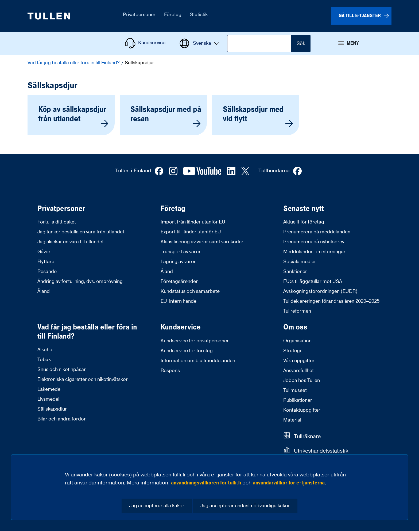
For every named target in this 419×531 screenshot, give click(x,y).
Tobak (44, 359)
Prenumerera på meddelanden (316, 232)
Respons (170, 370)
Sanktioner (295, 271)
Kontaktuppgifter (301, 410)
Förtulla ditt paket (56, 222)
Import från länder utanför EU (193, 222)
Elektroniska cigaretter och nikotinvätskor (82, 379)
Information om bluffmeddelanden (198, 360)
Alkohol (45, 349)
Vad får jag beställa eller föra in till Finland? (74, 62)
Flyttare (45, 261)
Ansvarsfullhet (298, 370)
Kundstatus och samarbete (190, 291)
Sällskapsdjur (52, 409)
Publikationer (297, 400)
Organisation (297, 340)
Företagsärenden (180, 281)
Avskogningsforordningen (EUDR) (320, 291)
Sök (301, 43)
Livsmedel (48, 399)
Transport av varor (181, 251)
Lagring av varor (178, 261)
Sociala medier (299, 261)
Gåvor (44, 251)
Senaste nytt (303, 208)
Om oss (295, 327)
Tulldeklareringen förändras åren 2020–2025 (331, 301)
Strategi (292, 350)
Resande (47, 271)
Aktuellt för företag (303, 222)
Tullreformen (297, 311)
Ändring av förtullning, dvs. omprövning (80, 281)
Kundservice (181, 327)
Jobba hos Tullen (301, 380)
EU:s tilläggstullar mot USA (312, 281)
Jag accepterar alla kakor (156, 505)
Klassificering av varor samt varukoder (202, 241)
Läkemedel (49, 389)
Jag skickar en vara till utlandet (70, 241)
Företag (173, 208)
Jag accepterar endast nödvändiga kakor (245, 505)
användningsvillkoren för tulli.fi (206, 483)
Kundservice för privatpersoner (195, 340)
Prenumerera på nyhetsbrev (313, 241)
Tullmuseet (295, 390)
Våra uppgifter (299, 360)
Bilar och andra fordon (62, 419)
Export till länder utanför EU (191, 232)
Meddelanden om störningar (314, 251)
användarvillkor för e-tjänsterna (289, 483)
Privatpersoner (61, 208)
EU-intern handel (179, 301)
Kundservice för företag (187, 350)
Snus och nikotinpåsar (61, 369)
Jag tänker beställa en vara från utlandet (80, 232)
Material (292, 420)
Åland (43, 291)
